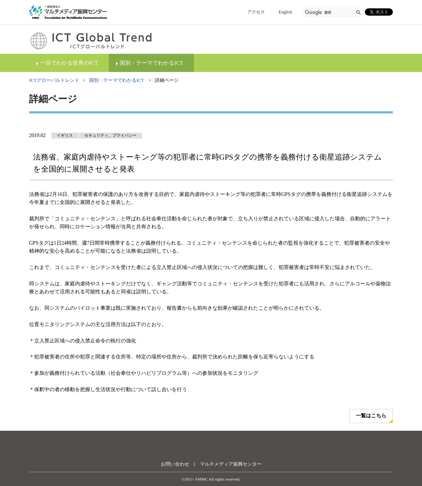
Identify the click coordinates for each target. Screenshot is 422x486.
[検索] (329, 12)
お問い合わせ (175, 464)
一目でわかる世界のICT (69, 63)
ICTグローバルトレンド (54, 80)
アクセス (256, 12)
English (285, 12)
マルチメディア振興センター (231, 464)
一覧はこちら (371, 415)
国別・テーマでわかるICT (151, 63)
